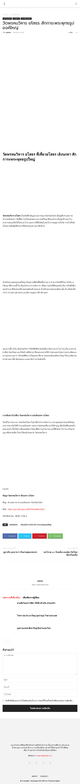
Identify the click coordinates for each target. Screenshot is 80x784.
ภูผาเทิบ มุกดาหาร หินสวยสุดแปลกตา (20, 552)
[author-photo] (40, 577)
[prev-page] (4, 641)
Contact (44, 776)
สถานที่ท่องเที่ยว (26, 18)
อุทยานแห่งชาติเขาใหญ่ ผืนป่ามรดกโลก (34, 628)
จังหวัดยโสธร (15, 14)
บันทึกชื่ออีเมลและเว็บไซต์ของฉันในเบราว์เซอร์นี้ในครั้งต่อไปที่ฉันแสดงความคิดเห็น (38, 701)
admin (8, 32)
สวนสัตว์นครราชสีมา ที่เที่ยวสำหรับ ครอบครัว (36, 603)
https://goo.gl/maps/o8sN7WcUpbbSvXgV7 (26, 509)
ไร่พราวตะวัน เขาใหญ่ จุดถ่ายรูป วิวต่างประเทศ (37, 615)
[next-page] (8, 641)
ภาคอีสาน (16, 18)
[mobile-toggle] (4, 3)
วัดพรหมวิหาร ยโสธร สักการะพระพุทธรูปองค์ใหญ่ (36, 525)
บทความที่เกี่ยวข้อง (11, 597)
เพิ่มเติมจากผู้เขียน (31, 597)
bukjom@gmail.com (44, 755)
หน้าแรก (5, 14)
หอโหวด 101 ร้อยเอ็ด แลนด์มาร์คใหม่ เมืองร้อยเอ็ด (60, 553)
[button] (76, 3)
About (35, 776)
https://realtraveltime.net (40, 585)
